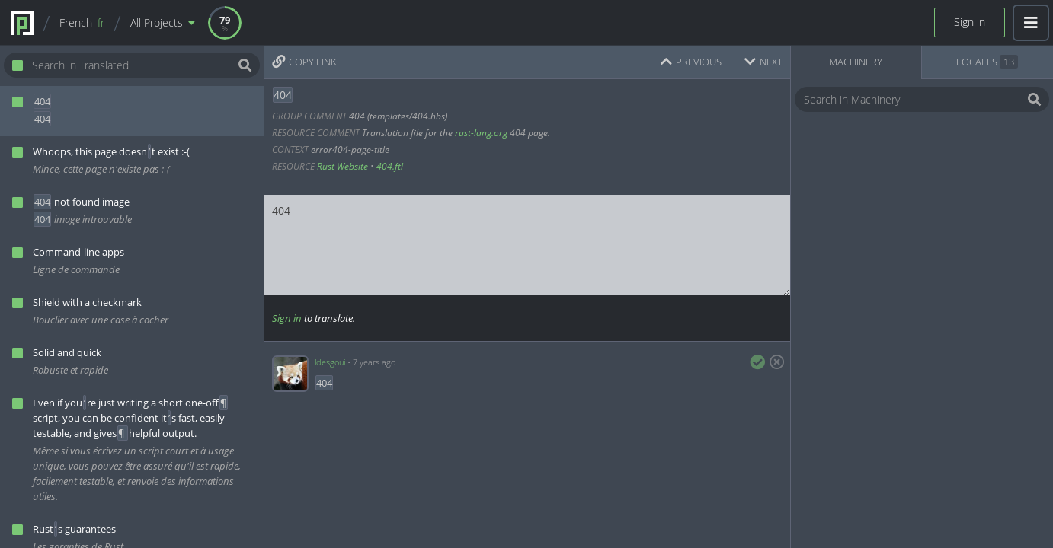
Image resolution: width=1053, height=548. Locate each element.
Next (763, 61)
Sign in (969, 21)
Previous (691, 61)
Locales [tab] (987, 61)
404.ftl (389, 166)
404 (527, 245)
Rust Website (342, 166)
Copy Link (304, 61)
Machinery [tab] (855, 61)
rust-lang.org (481, 132)
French (81, 22)
